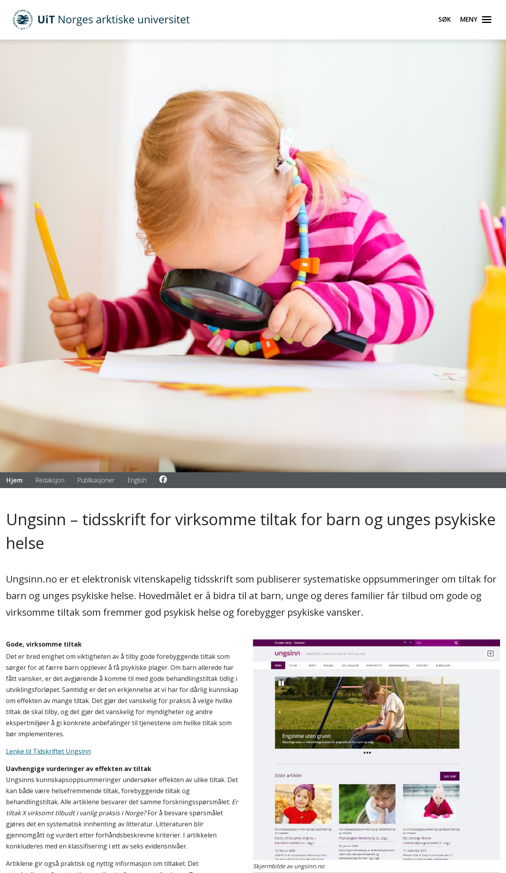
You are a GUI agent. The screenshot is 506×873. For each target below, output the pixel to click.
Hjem (14, 480)
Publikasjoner (96, 480)
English (137, 480)
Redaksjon (49, 480)
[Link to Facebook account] (163, 479)
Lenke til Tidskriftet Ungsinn (48, 751)
